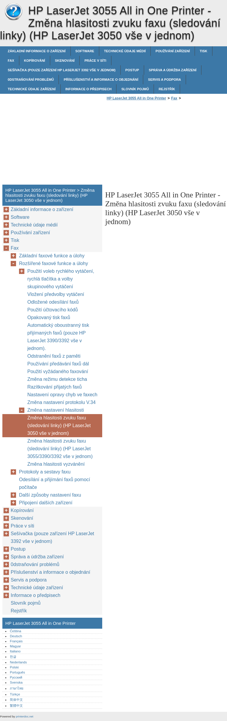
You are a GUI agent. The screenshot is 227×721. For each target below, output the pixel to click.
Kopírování (34, 60)
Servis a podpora (164, 79)
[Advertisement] (155, 144)
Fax (11, 60)
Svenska (16, 682)
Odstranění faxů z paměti (54, 356)
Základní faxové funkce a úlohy (52, 255)
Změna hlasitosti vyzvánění (56, 464)
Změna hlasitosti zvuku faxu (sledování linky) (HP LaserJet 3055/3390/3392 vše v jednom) (60, 448)
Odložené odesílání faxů (53, 302)
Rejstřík (167, 89)
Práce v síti (95, 60)
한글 (13, 656)
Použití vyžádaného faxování (57, 371)
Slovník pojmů (135, 89)
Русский (16, 677)
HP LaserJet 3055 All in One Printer (13, 12)
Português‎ (17, 672)
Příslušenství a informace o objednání (101, 79)
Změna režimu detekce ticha (57, 379)
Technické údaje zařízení (32, 89)
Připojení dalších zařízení (45, 502)
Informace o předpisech (88, 89)
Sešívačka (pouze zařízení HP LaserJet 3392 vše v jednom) (62, 70)
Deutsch (16, 636)
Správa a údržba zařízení (172, 70)
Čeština (15, 631)
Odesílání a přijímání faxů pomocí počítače (54, 483)
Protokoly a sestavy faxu (44, 471)
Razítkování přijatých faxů (54, 386)
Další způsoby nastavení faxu (50, 494)
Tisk (203, 51)
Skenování (65, 60)
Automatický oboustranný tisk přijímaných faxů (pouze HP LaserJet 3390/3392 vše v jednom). (58, 337)
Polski (14, 667)
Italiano (15, 651)
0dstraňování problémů (31, 79)
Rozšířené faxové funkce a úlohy (53, 263)
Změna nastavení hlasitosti (55, 410)
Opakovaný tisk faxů (48, 317)
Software (84, 51)
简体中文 (16, 699)
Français (16, 641)
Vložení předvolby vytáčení (55, 294)
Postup (132, 70)
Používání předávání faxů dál (58, 363)
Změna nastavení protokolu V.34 (61, 402)
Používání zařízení (172, 51)
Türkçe (15, 694)
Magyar (15, 646)
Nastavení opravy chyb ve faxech (62, 394)
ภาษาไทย (16, 688)
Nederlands (18, 662)
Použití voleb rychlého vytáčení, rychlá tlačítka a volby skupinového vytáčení (60, 279)
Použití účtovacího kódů (52, 309)
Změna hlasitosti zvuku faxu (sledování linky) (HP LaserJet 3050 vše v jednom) (59, 425)
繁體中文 (16, 705)
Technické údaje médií (125, 51)
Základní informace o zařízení (37, 51)
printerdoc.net (24, 716)
